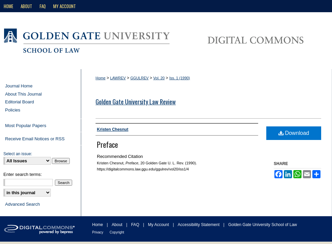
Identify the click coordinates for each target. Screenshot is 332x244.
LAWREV (118, 78)
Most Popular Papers (25, 125)
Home (100, 78)
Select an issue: (17, 153)
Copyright (117, 232)
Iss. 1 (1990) (179, 78)
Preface (107, 144)
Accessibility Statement (199, 224)
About (118, 224)
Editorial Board (19, 101)
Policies (12, 110)
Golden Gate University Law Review (136, 101)
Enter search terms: (22, 174)
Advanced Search (22, 204)
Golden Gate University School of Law (262, 224)
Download (293, 133)
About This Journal (23, 94)
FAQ (135, 224)
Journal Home (19, 85)
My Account (159, 224)
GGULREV (139, 78)
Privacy (98, 232)
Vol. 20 (159, 78)
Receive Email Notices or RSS (35, 138)
